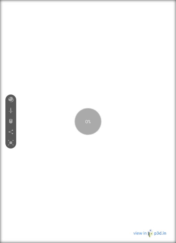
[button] (10, 99)
